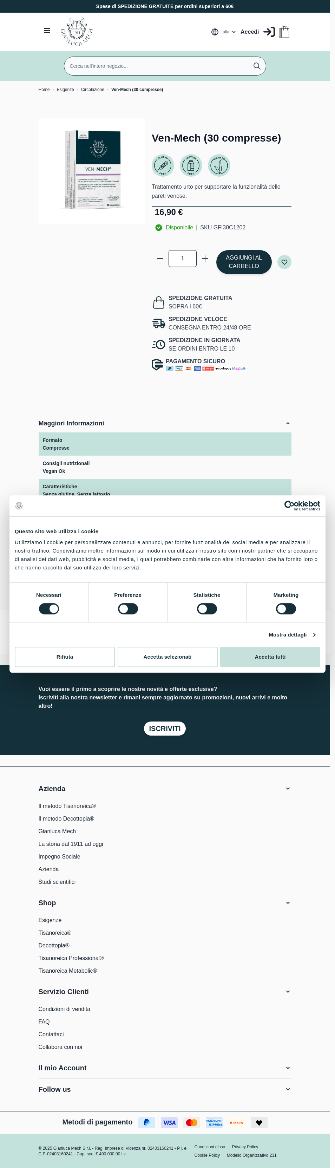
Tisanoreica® (55, 933)
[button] (165, 788)
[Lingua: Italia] (223, 32)
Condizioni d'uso (210, 1146)
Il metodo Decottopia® (66, 819)
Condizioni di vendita (65, 1009)
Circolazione (92, 89)
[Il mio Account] (257, 32)
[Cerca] (257, 66)
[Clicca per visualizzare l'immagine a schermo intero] (92, 171)
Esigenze (65, 89)
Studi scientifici (57, 882)
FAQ (44, 1022)
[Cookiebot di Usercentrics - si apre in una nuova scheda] (289, 506)
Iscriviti (164, 728)
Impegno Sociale (59, 857)
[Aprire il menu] (47, 30)
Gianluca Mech (57, 831)
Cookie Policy (207, 1155)
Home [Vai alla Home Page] (44, 89)
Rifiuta (65, 657)
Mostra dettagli (288, 635)
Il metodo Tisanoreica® (67, 806)
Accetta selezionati (168, 657)
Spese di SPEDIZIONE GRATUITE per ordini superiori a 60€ (165, 6)
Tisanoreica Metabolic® (68, 971)
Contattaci (51, 1034)
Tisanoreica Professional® (71, 958)
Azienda (49, 869)
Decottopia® (54, 945)
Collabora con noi (61, 1047)
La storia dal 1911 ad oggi (71, 844)
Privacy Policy (245, 1146)
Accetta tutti (270, 657)
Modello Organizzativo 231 (252, 1155)
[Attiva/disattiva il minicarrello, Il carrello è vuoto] (284, 32)
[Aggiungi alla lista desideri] (284, 262)
